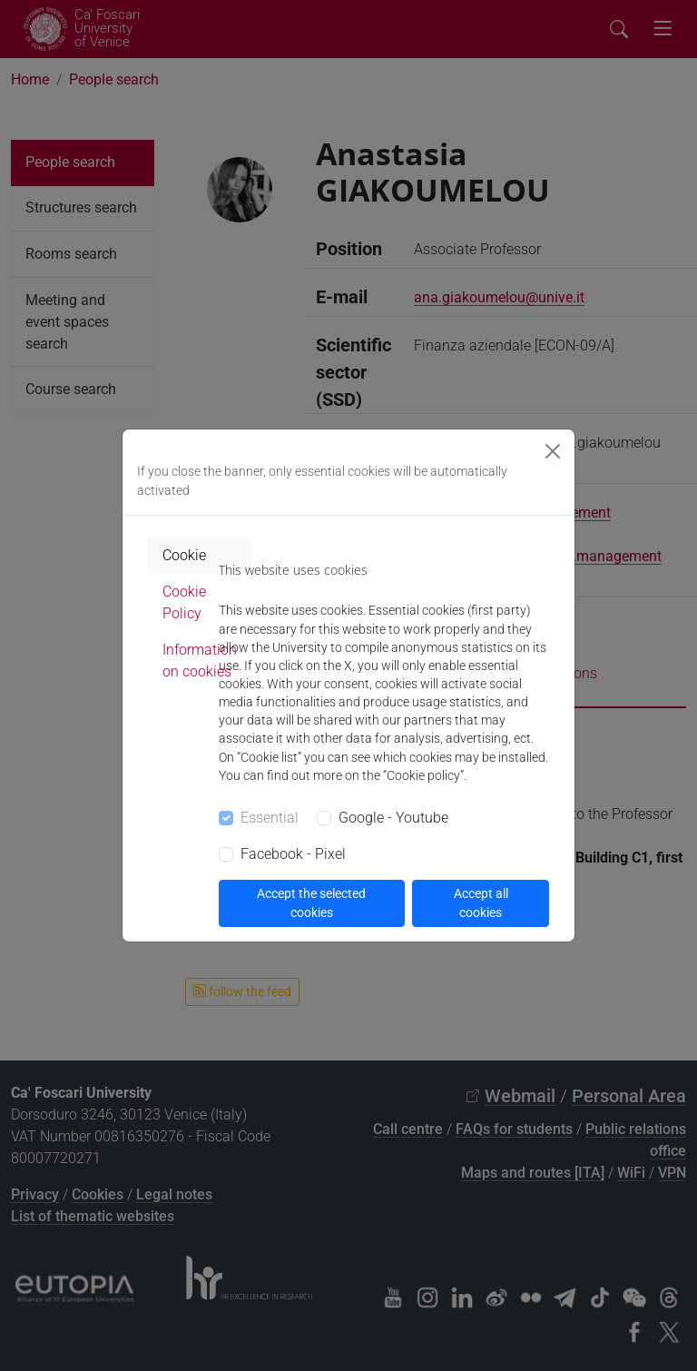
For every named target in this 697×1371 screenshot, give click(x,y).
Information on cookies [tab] (199, 660)
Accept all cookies (481, 903)
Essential (270, 817)
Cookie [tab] (184, 555)
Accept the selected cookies (311, 903)
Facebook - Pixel (293, 854)
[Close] (552, 451)
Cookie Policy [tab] (184, 602)
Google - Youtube (393, 817)
